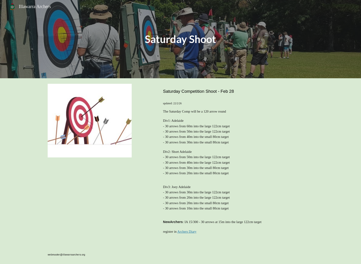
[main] (180, 39)
